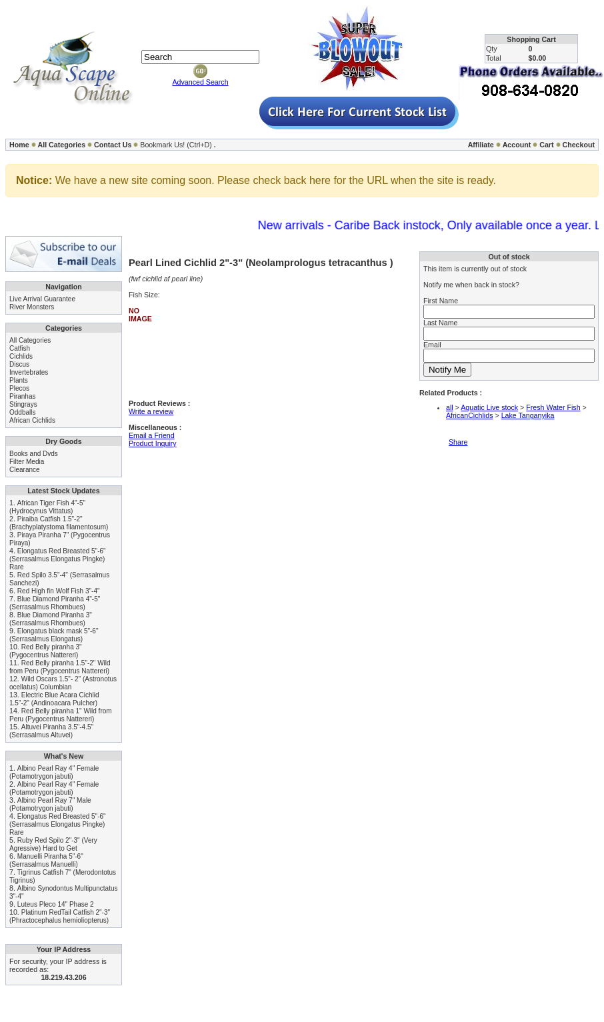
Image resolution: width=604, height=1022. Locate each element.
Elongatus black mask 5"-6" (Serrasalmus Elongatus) (53, 635)
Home (19, 145)
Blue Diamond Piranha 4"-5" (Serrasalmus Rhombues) (54, 603)
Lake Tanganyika (528, 415)
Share (458, 442)
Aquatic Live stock (489, 407)
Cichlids (21, 356)
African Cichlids (32, 420)
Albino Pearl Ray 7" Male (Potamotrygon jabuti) (50, 804)
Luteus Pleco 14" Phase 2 (55, 904)
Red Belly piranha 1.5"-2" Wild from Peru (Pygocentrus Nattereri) (60, 667)
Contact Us (112, 145)
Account (517, 145)
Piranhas (22, 396)
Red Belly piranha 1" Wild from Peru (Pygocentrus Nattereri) (60, 715)
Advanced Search (200, 82)
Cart (546, 145)
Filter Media (26, 461)
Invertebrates (28, 372)
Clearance (24, 469)
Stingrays (23, 404)
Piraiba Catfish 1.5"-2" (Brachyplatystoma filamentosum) (58, 523)
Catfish (19, 348)
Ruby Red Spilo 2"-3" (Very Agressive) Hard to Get (53, 844)
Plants (18, 380)
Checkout (578, 145)
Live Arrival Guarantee (42, 299)
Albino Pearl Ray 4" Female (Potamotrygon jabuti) (54, 772)
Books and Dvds (33, 453)
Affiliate (481, 145)
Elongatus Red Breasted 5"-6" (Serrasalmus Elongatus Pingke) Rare (57, 559)
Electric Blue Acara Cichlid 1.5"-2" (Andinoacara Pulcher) (54, 699)
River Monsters (31, 307)
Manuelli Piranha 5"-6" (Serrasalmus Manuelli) (46, 860)
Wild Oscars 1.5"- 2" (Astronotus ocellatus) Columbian (63, 683)
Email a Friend (152, 435)
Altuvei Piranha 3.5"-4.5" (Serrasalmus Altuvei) (51, 731)
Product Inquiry (153, 443)
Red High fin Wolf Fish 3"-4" (58, 591)
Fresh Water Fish (553, 407)
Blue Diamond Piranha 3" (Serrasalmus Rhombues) (50, 619)
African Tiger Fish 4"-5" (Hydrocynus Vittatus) (47, 507)
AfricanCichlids (469, 415)
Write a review (151, 411)
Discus (19, 364)
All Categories (62, 145)
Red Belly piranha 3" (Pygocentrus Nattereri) (45, 651)
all (449, 407)
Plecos (19, 388)
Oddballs (22, 412)
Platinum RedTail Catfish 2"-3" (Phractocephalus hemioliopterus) (59, 916)
